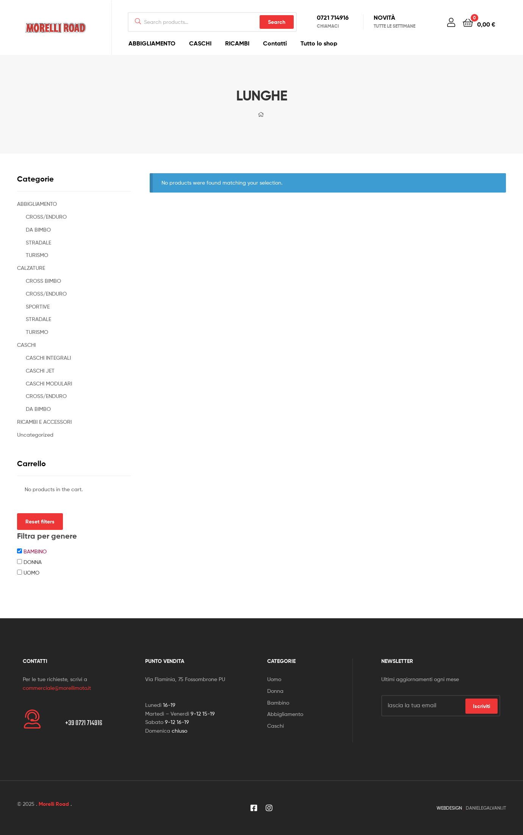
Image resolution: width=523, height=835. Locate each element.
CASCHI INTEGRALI (48, 357)
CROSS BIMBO (43, 280)
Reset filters (40, 521)
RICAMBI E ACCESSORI (44, 421)
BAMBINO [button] (35, 551)
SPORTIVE (38, 306)
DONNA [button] (32, 562)
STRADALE (38, 242)
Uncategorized (35, 434)
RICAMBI (237, 43)
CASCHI (200, 43)
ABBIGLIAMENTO (151, 43)
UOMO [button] (31, 572)
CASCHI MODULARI (49, 383)
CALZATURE (31, 268)
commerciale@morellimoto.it (57, 688)
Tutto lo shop (319, 43)
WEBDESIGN (449, 808)
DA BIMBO (38, 229)
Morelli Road (54, 804)
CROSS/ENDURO (46, 216)
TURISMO (37, 255)
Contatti (275, 43)
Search (276, 22)
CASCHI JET (40, 370)
